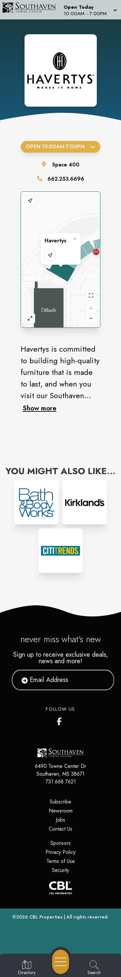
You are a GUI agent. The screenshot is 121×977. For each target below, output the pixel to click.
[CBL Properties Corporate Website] (60, 888)
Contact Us (60, 829)
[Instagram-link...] (36, 502)
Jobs (60, 819)
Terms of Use (60, 861)
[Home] (32, 10)
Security (60, 870)
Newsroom (61, 810)
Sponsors (60, 843)
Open (60, 146)
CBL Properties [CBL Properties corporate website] (46, 917)
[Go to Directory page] (27, 968)
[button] (89, 10)
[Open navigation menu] (60, 962)
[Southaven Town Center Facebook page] (60, 720)
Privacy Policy (60, 852)
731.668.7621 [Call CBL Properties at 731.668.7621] (60, 781)
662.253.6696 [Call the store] (65, 179)
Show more (39, 408)
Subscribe (60, 801)
